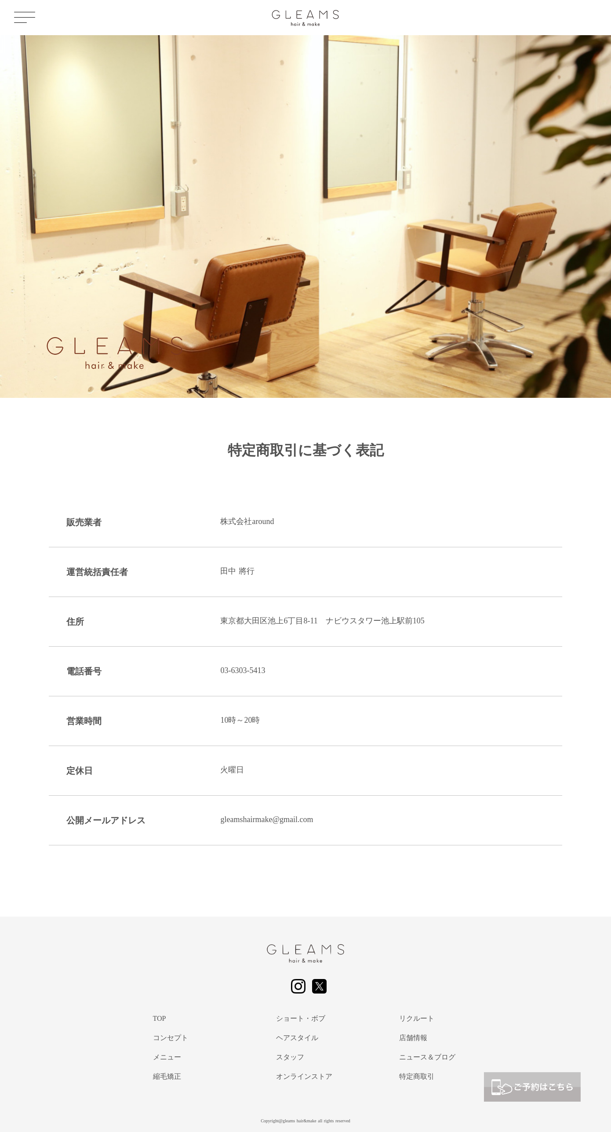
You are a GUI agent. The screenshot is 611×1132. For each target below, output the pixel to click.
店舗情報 (413, 1037)
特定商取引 (416, 1076)
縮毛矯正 (167, 1076)
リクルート (416, 1018)
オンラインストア (304, 1076)
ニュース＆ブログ (427, 1057)
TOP (159, 1018)
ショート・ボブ (300, 1018)
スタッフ (290, 1057)
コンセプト (170, 1037)
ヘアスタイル (297, 1037)
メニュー (167, 1057)
